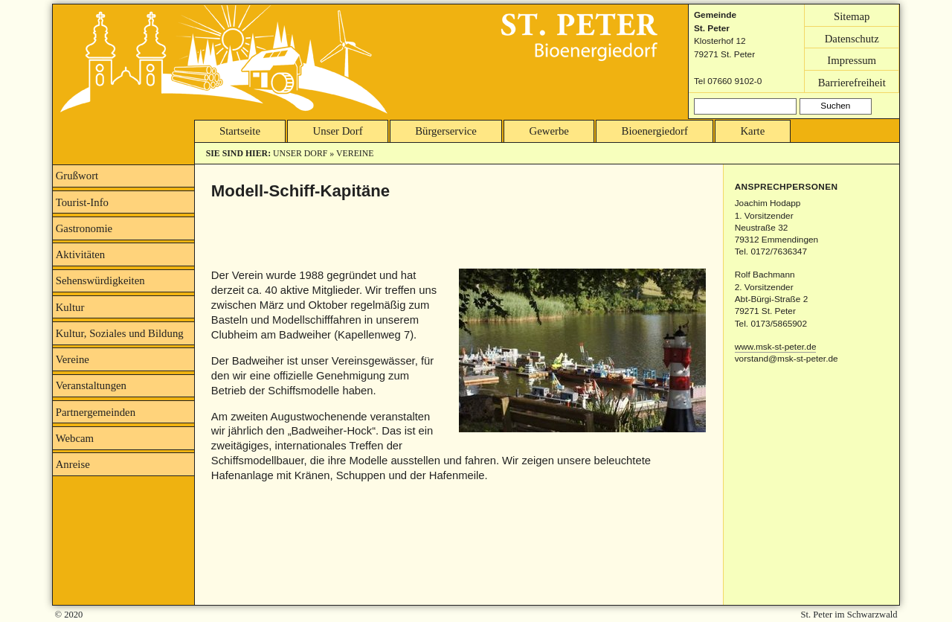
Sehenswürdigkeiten (100, 280)
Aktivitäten (81, 254)
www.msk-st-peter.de (776, 347)
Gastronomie (84, 228)
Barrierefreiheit (852, 82)
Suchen (835, 105)
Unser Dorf (338, 131)
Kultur (70, 307)
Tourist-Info (82, 202)
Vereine (355, 153)
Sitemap (852, 16)
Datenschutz (852, 38)
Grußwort (77, 176)
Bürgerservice (446, 131)
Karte (752, 131)
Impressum (851, 60)
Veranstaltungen (91, 385)
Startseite (239, 131)
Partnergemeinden (95, 412)
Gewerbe (549, 131)
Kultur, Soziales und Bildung (120, 333)
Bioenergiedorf (655, 131)
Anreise (73, 464)
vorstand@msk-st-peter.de (786, 358)
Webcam (75, 438)
